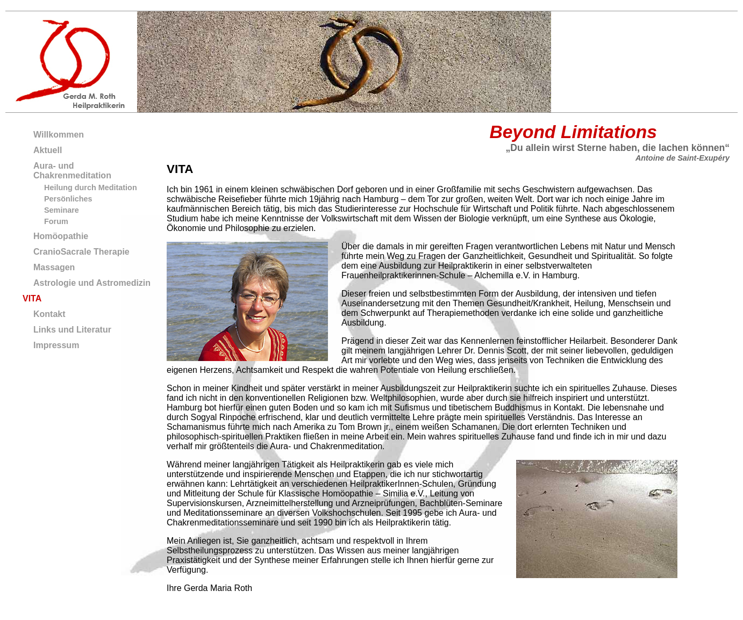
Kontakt (49, 314)
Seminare (61, 210)
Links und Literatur (72, 329)
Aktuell (47, 150)
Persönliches (68, 198)
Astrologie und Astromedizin (92, 282)
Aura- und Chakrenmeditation (72, 170)
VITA (32, 298)
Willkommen (58, 134)
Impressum (56, 345)
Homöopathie (60, 236)
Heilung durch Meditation (90, 187)
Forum (56, 221)
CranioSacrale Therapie (81, 251)
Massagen (54, 267)
